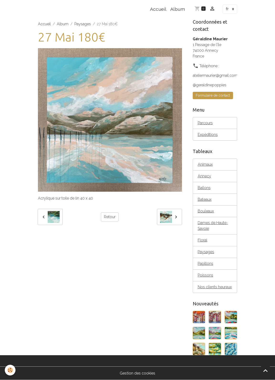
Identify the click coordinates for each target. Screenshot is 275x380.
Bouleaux (206, 211)
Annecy (204, 176)
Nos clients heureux (215, 287)
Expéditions (208, 134)
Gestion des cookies (137, 373)
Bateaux (205, 199)
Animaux (205, 164)
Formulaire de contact (213, 95)
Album (177, 9)
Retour (109, 217)
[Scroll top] (265, 370)
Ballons (204, 187)
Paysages (82, 24)
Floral (202, 240)
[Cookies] (10, 370)
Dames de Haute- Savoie (213, 226)
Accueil (158, 9)
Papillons (205, 263)
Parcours (205, 123)
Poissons (205, 275)
